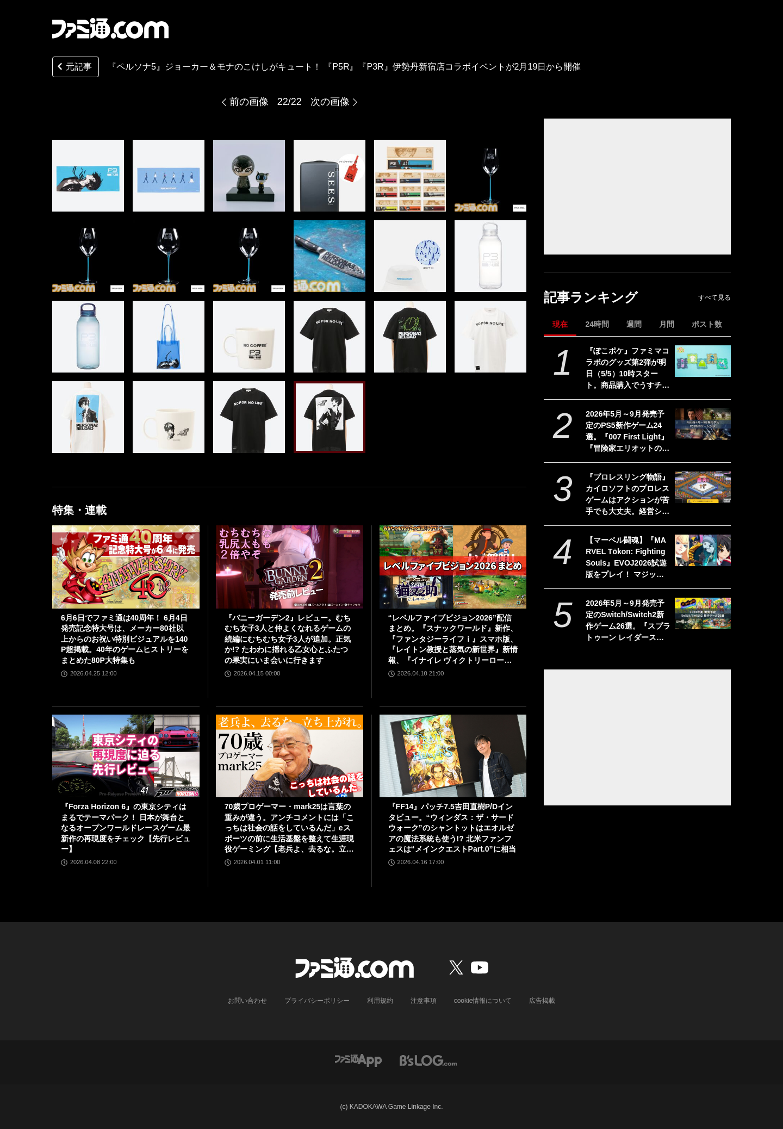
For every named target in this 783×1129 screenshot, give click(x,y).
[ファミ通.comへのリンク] (110, 28)
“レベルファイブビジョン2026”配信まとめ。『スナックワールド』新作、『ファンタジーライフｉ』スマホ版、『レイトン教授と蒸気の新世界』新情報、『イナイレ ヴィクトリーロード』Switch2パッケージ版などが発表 (453, 639)
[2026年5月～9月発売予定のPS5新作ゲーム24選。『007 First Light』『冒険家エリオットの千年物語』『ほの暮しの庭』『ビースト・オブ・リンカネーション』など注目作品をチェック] (703, 424)
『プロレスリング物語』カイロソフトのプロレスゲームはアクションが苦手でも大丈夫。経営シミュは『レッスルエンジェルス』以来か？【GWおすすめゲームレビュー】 (627, 495)
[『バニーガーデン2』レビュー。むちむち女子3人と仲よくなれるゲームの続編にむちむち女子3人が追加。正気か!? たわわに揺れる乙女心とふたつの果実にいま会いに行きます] (289, 566)
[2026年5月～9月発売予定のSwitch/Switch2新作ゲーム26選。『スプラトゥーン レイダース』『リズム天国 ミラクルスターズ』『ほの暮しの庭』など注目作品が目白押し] (703, 613)
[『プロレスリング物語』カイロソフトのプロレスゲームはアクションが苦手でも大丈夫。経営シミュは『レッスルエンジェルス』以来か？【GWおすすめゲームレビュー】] (703, 487)
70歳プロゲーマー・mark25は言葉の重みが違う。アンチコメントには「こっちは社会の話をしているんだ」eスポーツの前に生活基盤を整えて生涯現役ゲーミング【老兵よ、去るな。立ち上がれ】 (289, 828)
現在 (560, 324)
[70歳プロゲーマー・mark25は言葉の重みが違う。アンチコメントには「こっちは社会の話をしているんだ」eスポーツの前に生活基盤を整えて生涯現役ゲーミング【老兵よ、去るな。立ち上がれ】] (289, 756)
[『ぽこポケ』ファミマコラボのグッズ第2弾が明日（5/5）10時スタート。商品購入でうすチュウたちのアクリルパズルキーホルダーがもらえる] (703, 361)
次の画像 (330, 101)
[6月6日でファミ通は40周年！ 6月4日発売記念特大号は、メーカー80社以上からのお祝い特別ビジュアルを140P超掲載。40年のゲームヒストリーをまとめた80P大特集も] (126, 566)
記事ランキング (591, 297)
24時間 (597, 324)
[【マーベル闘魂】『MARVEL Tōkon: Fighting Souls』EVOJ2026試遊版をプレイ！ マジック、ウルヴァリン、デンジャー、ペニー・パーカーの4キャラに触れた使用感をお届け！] (703, 550)
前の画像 (249, 101)
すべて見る (714, 297)
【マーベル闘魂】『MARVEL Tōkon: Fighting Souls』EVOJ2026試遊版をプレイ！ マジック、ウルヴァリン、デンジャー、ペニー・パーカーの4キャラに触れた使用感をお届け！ (627, 558)
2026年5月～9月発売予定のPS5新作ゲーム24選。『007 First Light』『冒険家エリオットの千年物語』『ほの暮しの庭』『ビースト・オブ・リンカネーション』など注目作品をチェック (627, 432)
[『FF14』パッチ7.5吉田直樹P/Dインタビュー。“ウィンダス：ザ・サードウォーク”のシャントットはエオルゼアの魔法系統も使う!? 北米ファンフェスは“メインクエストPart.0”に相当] (453, 756)
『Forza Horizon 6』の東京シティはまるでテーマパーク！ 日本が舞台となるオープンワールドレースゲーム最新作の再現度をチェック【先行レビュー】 (125, 827)
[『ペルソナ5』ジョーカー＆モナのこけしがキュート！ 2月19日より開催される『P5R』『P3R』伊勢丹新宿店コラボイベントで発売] (88, 176)
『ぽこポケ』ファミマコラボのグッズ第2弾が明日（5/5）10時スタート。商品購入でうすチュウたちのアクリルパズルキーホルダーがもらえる (627, 368)
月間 (666, 324)
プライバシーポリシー (317, 1000)
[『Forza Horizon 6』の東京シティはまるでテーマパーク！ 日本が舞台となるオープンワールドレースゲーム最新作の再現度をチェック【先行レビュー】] (126, 756)
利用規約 (380, 1000)
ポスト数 (707, 324)
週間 (634, 324)
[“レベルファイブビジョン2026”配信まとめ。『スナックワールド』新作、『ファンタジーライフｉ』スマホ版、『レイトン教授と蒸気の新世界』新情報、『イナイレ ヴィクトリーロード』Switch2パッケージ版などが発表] (453, 566)
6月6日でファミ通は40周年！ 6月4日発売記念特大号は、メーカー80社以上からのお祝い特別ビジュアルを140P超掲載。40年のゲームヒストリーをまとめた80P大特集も (125, 639)
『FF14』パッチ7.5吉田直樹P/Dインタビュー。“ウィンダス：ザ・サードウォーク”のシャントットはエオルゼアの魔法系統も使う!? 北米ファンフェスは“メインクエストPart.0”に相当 (452, 827)
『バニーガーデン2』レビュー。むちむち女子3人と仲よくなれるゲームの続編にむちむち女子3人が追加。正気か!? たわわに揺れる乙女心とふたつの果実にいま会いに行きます (288, 639)
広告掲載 (542, 1000)
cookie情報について (483, 1000)
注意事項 (424, 1000)
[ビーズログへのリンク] (428, 1059)
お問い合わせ (247, 1000)
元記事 (73, 67)
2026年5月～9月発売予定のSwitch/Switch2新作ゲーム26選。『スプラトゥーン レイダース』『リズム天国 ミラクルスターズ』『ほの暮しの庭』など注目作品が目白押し (628, 621)
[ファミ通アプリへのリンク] (358, 1059)
